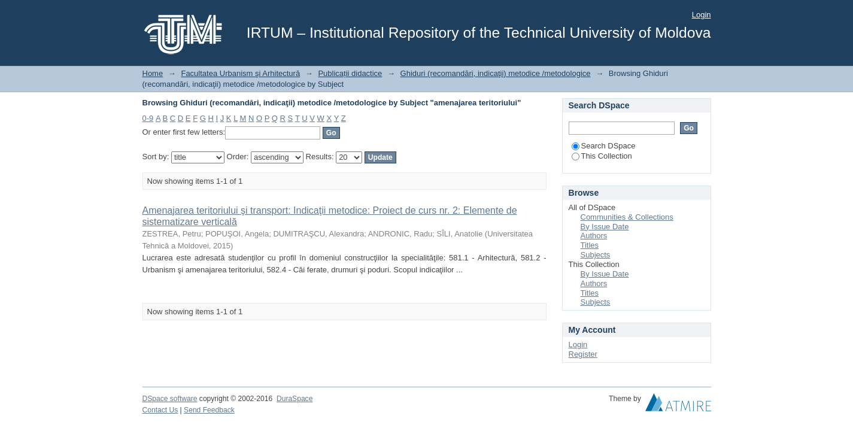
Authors (594, 235)
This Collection (602, 155)
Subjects (596, 254)
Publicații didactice (350, 73)
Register (583, 354)
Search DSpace (604, 145)
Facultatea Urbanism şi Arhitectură (240, 73)
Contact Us (160, 410)
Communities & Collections (627, 217)
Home (152, 73)
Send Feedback (209, 410)
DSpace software (170, 398)
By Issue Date (605, 226)
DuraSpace (294, 398)
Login (701, 14)
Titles (590, 245)
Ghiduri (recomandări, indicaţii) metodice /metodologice (495, 73)
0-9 (148, 118)
